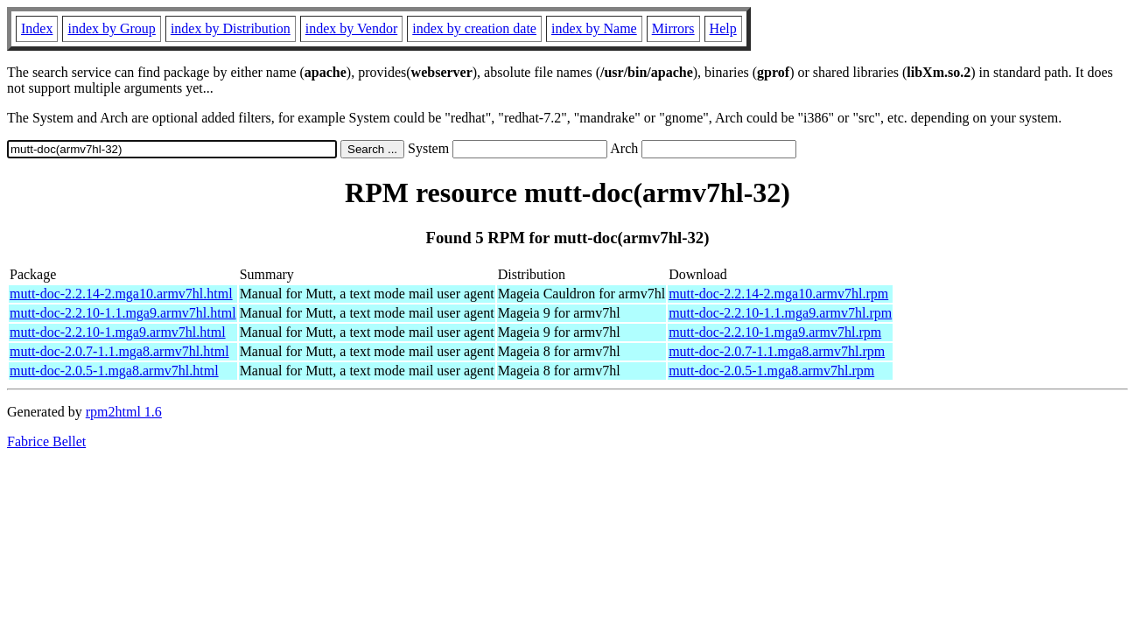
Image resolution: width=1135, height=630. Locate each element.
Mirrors (673, 28)
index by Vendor (351, 28)
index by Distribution (231, 28)
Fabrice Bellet (46, 441)
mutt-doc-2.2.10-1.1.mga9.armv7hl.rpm (780, 312)
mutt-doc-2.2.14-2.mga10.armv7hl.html (121, 293)
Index (37, 28)
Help (723, 28)
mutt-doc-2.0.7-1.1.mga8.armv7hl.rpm (777, 351)
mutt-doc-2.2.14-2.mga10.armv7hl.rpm (778, 293)
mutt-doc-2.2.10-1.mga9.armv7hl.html (118, 332)
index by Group (111, 28)
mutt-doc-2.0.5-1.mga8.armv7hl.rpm (771, 370)
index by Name (594, 28)
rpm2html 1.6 (124, 411)
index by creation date (474, 28)
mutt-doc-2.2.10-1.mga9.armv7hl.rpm (775, 332)
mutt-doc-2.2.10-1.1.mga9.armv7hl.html (123, 312)
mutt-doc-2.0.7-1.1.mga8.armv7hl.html (119, 351)
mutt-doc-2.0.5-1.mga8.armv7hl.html (114, 370)
